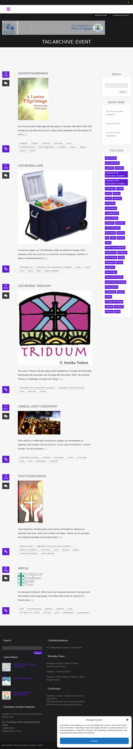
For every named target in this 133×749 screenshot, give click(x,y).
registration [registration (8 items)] (110, 262)
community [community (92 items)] (110, 203)
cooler (78, 267)
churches (46, 143)
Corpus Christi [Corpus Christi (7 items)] (111, 218)
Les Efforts (62, 147)
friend (30, 271)
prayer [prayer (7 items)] (121, 257)
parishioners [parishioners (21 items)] (111, 252)
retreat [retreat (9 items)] (119, 262)
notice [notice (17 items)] (108, 243)
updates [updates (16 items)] (109, 307)
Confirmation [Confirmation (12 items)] (111, 208)
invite (30, 461)
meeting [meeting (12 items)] (121, 238)
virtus (57, 612)
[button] (127, 719)
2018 (21, 609)
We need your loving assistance (24, 665)
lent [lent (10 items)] (107, 238)
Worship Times (101, 15)
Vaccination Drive (113, 123)
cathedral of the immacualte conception (54, 546)
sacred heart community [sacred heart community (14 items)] (115, 282)
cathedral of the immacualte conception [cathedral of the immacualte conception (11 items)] (115, 174)
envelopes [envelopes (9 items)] (120, 223)
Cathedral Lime (30, 165)
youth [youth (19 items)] (117, 311)
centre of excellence (28, 550)
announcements (34, 609)
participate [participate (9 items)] (122, 252)
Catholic (34, 143)
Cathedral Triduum (34, 285)
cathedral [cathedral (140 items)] (119, 168)
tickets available (52, 271)
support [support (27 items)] (121, 292)
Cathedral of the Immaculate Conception (54, 267)
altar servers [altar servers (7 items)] (111, 158)
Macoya (65, 550)
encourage (81, 457)
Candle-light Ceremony (37, 406)
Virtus (23, 568)
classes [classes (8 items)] (116, 193)
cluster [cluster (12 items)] (108, 198)
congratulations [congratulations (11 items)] (112, 213)
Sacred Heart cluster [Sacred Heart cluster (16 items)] (114, 277)
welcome (54, 461)
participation (41, 461)
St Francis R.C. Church (29, 612)
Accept (94, 741)
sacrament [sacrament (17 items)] (110, 267)
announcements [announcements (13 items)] (112, 163)
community (58, 143)
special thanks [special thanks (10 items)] (111, 287)
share (38, 271)
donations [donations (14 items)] (110, 223)
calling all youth (26, 546)
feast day (32, 391)
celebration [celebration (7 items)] (110, 188)
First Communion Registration (22, 693)
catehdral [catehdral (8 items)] (109, 168)
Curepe (70, 457)
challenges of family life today (71, 388)
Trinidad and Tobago (28, 553)
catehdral (23, 143)
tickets (32, 150)
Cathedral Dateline (120, 15)
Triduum (43, 391)
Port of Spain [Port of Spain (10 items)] (111, 257)
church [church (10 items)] (108, 193)
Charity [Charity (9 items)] (120, 188)
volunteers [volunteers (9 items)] (118, 307)
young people (83, 612)
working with (68, 612)
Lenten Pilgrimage (33, 73)
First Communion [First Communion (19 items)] (113, 228)
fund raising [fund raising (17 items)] (110, 233)
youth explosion (48, 553)
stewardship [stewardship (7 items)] (110, 292)
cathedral (46, 457)
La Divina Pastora (27, 147)
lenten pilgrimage (46, 147)
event (69, 143)
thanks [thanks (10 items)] (108, 297)
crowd (87, 267)
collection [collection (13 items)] (117, 198)
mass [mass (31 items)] (113, 238)
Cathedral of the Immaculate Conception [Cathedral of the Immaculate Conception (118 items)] (115, 182)
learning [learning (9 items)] (120, 233)
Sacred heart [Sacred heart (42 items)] (111, 272)
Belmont (48, 609)
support (22, 150)
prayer (73, 147)
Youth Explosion (32, 476)
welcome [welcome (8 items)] (109, 311)
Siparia (82, 147)
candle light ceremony (29, 457)
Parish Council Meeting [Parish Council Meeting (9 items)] (115, 247)
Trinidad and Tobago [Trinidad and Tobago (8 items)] (114, 302)
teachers (47, 612)
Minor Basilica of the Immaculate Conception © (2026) (22, 745)
